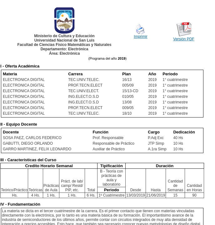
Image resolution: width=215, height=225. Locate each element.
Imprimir (140, 36)
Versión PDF (183, 39)
